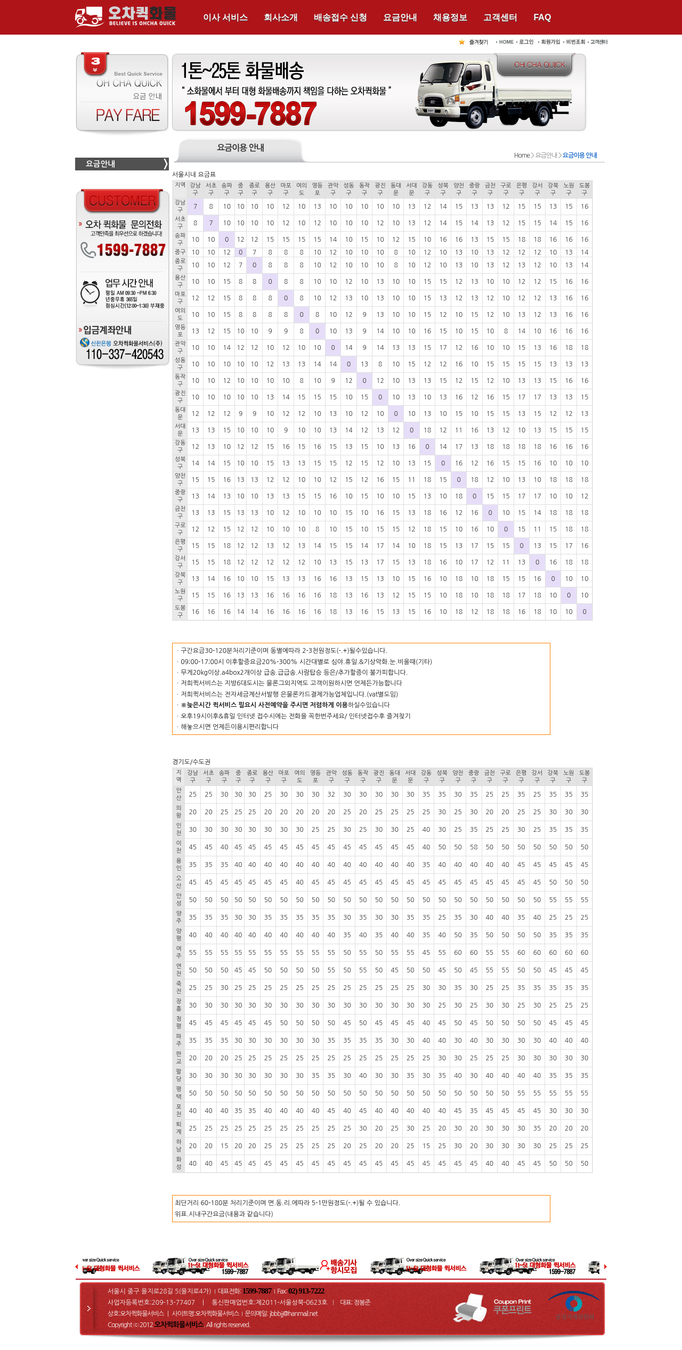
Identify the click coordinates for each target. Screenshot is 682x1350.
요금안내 (400, 17)
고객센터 (500, 17)
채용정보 (450, 17)
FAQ (542, 17)
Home (522, 155)
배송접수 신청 (340, 17)
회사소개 (281, 17)
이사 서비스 (225, 17)
